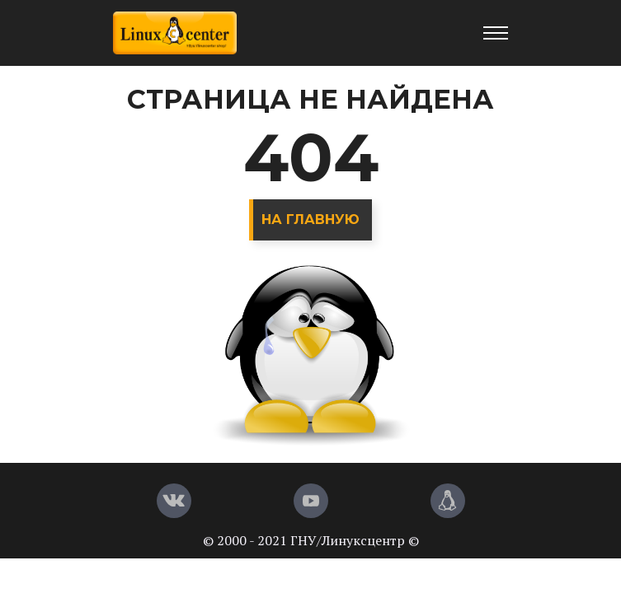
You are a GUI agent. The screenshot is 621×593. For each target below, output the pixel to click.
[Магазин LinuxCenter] (447, 500)
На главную (310, 219)
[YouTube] (311, 500)
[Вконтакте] (174, 500)
